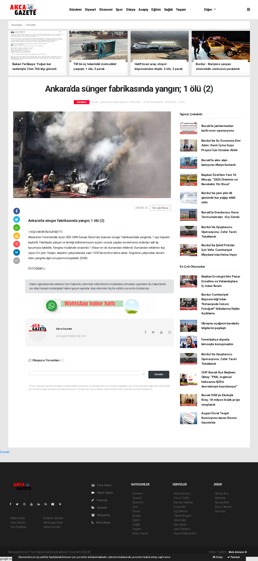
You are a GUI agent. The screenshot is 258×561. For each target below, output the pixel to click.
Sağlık (168, 9)
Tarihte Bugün (182, 515)
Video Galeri (102, 492)
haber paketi (116, 552)
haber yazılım (149, 552)
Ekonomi (105, 9)
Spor (119, 9)
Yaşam (181, 9)
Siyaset (90, 9)
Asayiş (143, 9)
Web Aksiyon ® (238, 552)
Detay (218, 557)
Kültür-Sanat (140, 533)
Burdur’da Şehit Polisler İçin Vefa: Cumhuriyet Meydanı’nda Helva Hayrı (219, 250)
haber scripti (132, 552)
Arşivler (99, 507)
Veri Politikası (18, 527)
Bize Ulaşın (101, 522)
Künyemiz (101, 515)
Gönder (158, 374)
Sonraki (4, 452)
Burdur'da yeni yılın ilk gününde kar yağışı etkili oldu (218, 197)
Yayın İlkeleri (18, 522)
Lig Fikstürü (181, 511)
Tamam (233, 557)
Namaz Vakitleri (183, 502)
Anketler (220, 498)
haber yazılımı (99, 552)
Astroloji (220, 511)
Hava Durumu (182, 493)
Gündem (75, 9)
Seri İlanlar (180, 524)
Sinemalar (180, 520)
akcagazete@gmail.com (71, 336)
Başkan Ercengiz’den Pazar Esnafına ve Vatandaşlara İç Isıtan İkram (220, 281)
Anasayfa (17, 24)
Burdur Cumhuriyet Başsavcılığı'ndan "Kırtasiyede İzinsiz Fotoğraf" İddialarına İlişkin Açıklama (220, 304)
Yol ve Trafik (181, 498)
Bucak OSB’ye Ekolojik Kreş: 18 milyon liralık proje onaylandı (220, 399)
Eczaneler (180, 506)
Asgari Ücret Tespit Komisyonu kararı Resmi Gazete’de (219, 418)
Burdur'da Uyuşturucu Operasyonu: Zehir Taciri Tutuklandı (219, 231)
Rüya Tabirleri (223, 506)
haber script (165, 552)
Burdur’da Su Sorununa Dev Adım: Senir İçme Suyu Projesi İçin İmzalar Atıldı (221, 145)
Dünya (130, 9)
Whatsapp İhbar (53, 522)
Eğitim (156, 9)
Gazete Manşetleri (185, 533)
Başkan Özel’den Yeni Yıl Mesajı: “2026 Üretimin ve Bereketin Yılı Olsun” (219, 179)
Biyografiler (222, 502)
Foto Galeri (102, 485)
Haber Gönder (52, 527)
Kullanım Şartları (53, 518)
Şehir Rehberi (182, 529)
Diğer (208, 9)
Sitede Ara (221, 493)
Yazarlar (99, 500)
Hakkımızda (17, 518)
